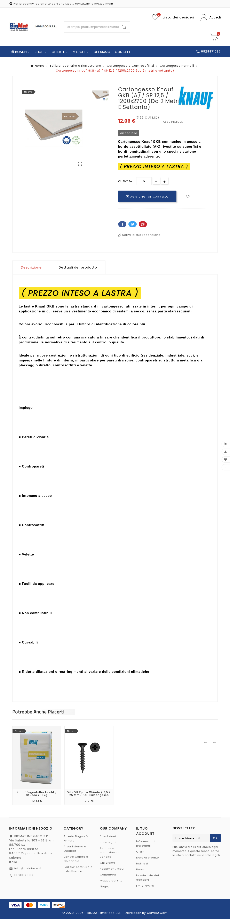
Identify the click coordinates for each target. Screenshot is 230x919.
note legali (108, 842)
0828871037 (23, 875)
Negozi (105, 886)
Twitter (132, 224)
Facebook (122, 224)
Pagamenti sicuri (113, 869)
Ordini (140, 852)
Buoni (140, 869)
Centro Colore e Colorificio (76, 859)
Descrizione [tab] (31, 267)
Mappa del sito (111, 880)
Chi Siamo (107, 863)
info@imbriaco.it (27, 868)
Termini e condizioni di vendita (109, 852)
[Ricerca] (91, 27)
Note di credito (147, 858)
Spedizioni (108, 836)
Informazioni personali (145, 843)
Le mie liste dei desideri (147, 877)
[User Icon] (210, 17)
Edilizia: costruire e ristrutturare (78, 869)
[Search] (124, 27)
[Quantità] (144, 181)
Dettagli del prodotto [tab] (77, 267)
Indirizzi (142, 863)
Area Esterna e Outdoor (75, 849)
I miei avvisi (145, 886)
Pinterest (143, 224)
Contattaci (108, 875)
